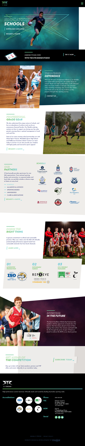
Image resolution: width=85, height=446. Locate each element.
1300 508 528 (59, 397)
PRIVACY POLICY (48, 436)
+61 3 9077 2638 (60, 405)
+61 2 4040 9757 (60, 413)
